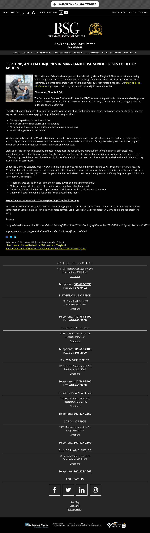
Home (17, 52)
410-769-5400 (82, 316)
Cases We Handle (62, 52)
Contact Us (130, 52)
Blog (105, 52)
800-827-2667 (75, 47)
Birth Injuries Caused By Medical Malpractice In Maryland (36, 245)
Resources (115, 52)
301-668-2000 (78, 352)
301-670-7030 (82, 284)
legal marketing (75, 525)
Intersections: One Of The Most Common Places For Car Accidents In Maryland (46, 248)
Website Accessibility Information (129, 12)
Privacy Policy (75, 509)
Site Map (75, 502)
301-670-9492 (78, 288)
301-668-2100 (82, 349)
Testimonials (92, 52)
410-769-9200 (78, 320)
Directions (75, 276)
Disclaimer (75, 505)
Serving (78, 52)
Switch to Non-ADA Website (77, 4)
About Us (27, 52)
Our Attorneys (43, 52)
